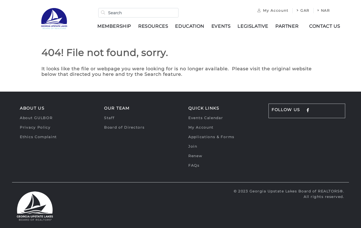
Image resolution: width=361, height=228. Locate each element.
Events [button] (221, 26)
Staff (109, 118)
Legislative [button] (252, 26)
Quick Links (203, 108)
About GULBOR (36, 118)
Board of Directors (124, 127)
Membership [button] (114, 26)
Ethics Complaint (38, 137)
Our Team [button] (117, 108)
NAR (324, 10)
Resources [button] (153, 26)
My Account (272, 10)
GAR (303, 10)
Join (192, 146)
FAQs (194, 165)
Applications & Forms (211, 137)
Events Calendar (205, 118)
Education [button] (189, 26)
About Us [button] (32, 108)
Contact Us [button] (324, 26)
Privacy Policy (35, 127)
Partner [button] (286, 26)
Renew (195, 156)
